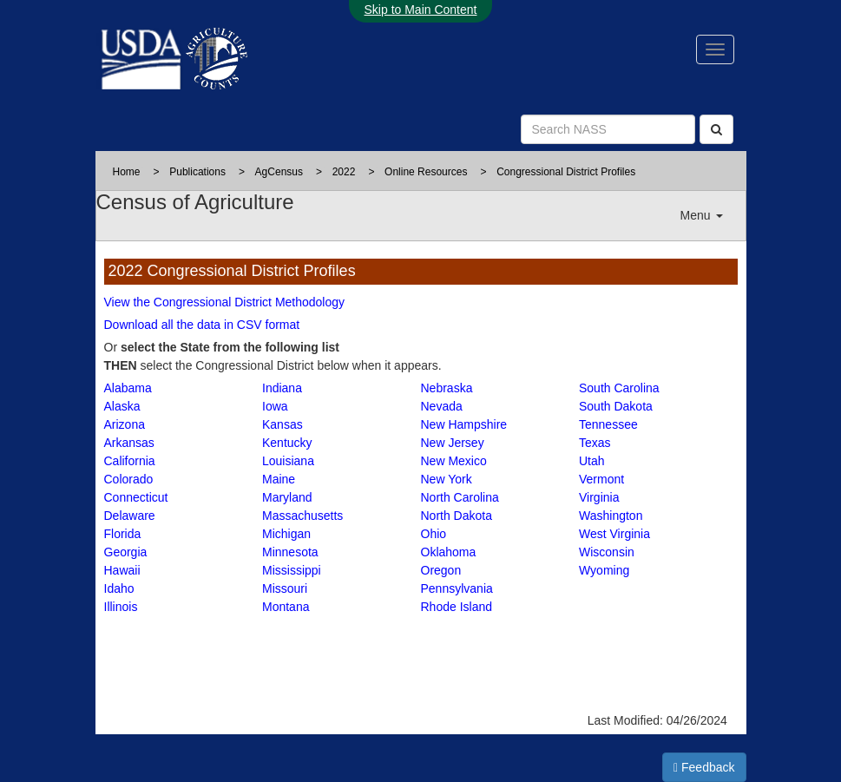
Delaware (129, 515)
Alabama (128, 388)
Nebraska (447, 388)
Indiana (282, 388)
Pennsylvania (457, 588)
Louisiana (288, 461)
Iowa (275, 406)
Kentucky (287, 443)
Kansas (282, 424)
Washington (610, 515)
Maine (278, 479)
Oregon (441, 570)
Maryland (287, 497)
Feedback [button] (704, 767)
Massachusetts (302, 515)
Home (127, 172)
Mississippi (291, 570)
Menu (701, 215)
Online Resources (425, 172)
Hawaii (122, 570)
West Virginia (614, 534)
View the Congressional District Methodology (224, 302)
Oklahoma (448, 552)
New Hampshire (464, 424)
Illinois (121, 607)
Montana (285, 607)
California (129, 461)
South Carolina (619, 388)
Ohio (434, 534)
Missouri (284, 588)
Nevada (442, 406)
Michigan (286, 534)
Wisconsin (606, 552)
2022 (344, 172)
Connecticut (136, 497)
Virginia (599, 497)
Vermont (601, 479)
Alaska (122, 406)
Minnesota (290, 552)
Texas (595, 443)
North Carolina (460, 497)
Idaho (119, 588)
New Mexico (454, 461)
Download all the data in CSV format (202, 325)
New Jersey (452, 443)
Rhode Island (457, 607)
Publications (197, 172)
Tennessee (608, 424)
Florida (122, 534)
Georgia (126, 552)
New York (446, 479)
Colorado (129, 479)
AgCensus (279, 172)
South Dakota (616, 406)
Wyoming (604, 570)
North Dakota (456, 515)
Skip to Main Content (421, 9)
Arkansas (129, 443)
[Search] (716, 129)
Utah (592, 461)
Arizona (124, 424)
